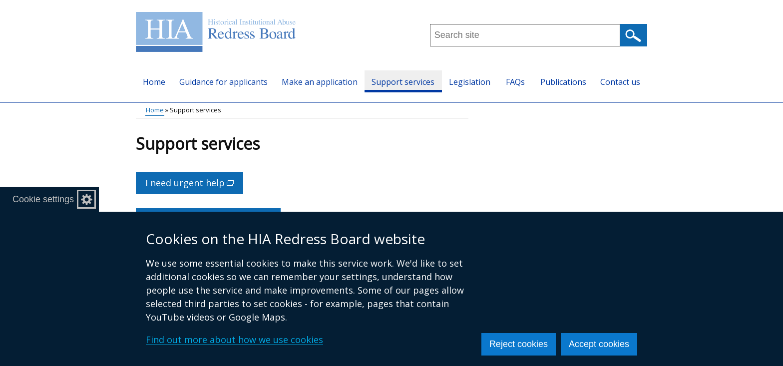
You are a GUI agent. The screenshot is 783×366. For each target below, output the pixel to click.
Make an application (320, 81)
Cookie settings (43, 199)
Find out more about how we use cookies (234, 340)
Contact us (620, 81)
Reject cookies (518, 344)
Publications (563, 81)
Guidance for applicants (223, 81)
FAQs (515, 81)
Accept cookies (599, 344)
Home (154, 81)
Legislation (469, 81)
